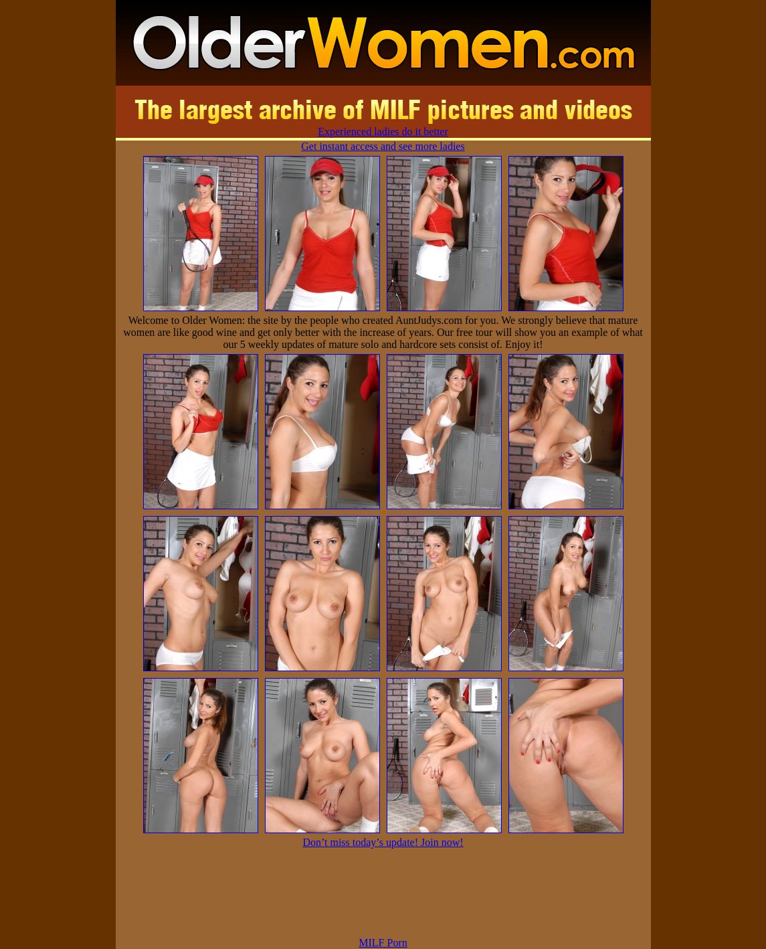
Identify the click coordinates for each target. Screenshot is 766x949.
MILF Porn (383, 942)
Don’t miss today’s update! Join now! (382, 842)
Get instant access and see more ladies (382, 146)
